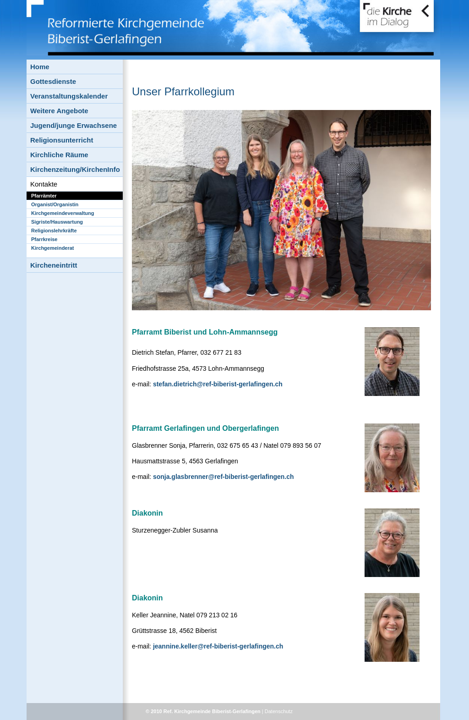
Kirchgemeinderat (52, 248)
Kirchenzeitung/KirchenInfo (75, 169)
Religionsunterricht (61, 140)
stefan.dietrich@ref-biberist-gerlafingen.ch (218, 384)
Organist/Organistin (54, 204)
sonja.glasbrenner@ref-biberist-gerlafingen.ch (223, 476)
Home (39, 67)
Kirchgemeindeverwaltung (62, 213)
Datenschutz (279, 711)
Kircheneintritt (53, 265)
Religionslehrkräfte (54, 230)
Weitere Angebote (59, 111)
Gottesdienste (53, 81)
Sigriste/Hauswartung (57, 222)
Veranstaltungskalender (69, 96)
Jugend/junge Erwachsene (73, 125)
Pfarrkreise (44, 239)
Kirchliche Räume (59, 155)
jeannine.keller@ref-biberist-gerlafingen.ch (218, 646)
